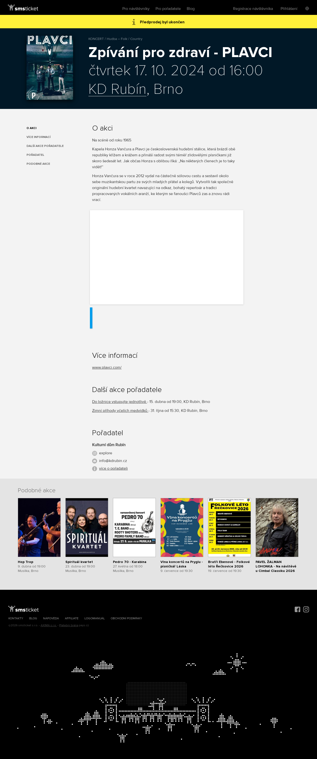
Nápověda (51, 618)
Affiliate (72, 618)
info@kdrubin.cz (113, 460)
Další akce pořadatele (45, 146)
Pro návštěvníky (136, 8)
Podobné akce (38, 164)
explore (105, 453)
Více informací (38, 137)
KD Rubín (117, 89)
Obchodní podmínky (126, 618)
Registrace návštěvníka (253, 8)
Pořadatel (35, 155)
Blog (191, 8)
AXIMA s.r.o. (49, 625)
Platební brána (68, 625)
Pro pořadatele (168, 8)
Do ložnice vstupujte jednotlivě (119, 401)
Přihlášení (289, 8)
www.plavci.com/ (107, 367)
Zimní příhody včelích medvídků (120, 410)
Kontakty (15, 618)
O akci (31, 128)
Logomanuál (94, 618)
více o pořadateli (113, 468)
